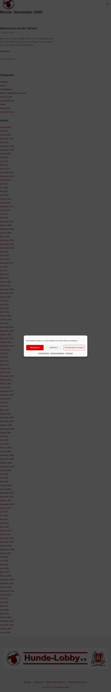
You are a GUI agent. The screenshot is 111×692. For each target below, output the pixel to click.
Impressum (69, 353)
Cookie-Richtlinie (43, 353)
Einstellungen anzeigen (74, 347)
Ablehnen (53, 347)
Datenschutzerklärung (57, 353)
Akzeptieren (35, 347)
